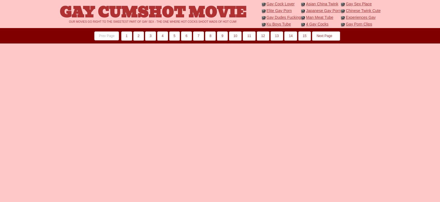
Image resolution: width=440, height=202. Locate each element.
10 (235, 36)
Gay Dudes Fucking (284, 17)
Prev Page (106, 36)
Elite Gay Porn (279, 10)
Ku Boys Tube (279, 24)
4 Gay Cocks (317, 24)
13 (277, 36)
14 (290, 36)
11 (249, 36)
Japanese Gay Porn (323, 10)
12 (263, 36)
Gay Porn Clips (359, 24)
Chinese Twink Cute (363, 10)
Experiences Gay (361, 17)
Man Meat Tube (319, 17)
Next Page (326, 36)
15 (304, 36)
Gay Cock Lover (281, 4)
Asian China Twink (322, 4)
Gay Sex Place (359, 4)
